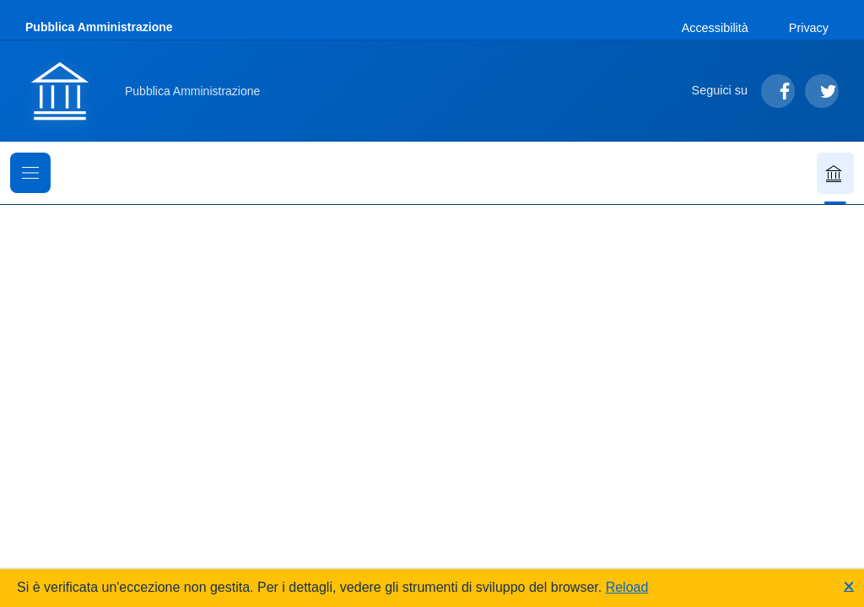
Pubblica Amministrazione (99, 27)
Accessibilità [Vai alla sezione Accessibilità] (715, 28)
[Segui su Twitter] (822, 91)
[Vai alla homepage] (152, 91)
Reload (627, 587)
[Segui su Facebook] (778, 91)
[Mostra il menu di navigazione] (30, 173)
